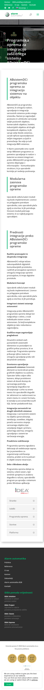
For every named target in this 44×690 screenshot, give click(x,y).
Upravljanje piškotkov (28, 675)
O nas (17, 5)
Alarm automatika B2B (13, 582)
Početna (7, 562)
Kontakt (32, 5)
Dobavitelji (8, 578)
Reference (8, 5)
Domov (7, 2)
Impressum (22, 678)
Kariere (24, 5)
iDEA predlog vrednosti (21, 2)
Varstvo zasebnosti (13, 675)
